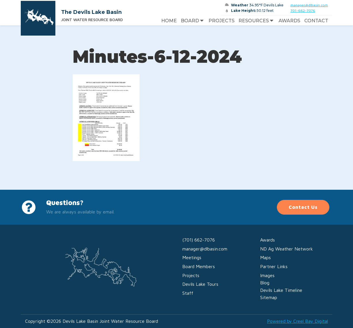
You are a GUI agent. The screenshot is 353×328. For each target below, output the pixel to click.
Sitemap (268, 297)
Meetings (191, 257)
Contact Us (303, 207)
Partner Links (274, 266)
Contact (316, 20)
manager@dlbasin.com (309, 5)
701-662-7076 (302, 10)
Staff (187, 293)
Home (169, 20)
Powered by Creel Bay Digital (297, 321)
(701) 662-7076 (198, 239)
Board (193, 20)
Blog (264, 282)
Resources (257, 20)
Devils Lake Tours (200, 284)
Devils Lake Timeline (281, 290)
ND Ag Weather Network (286, 248)
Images (267, 275)
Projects (221, 20)
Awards (289, 20)
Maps (265, 257)
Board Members (198, 266)
